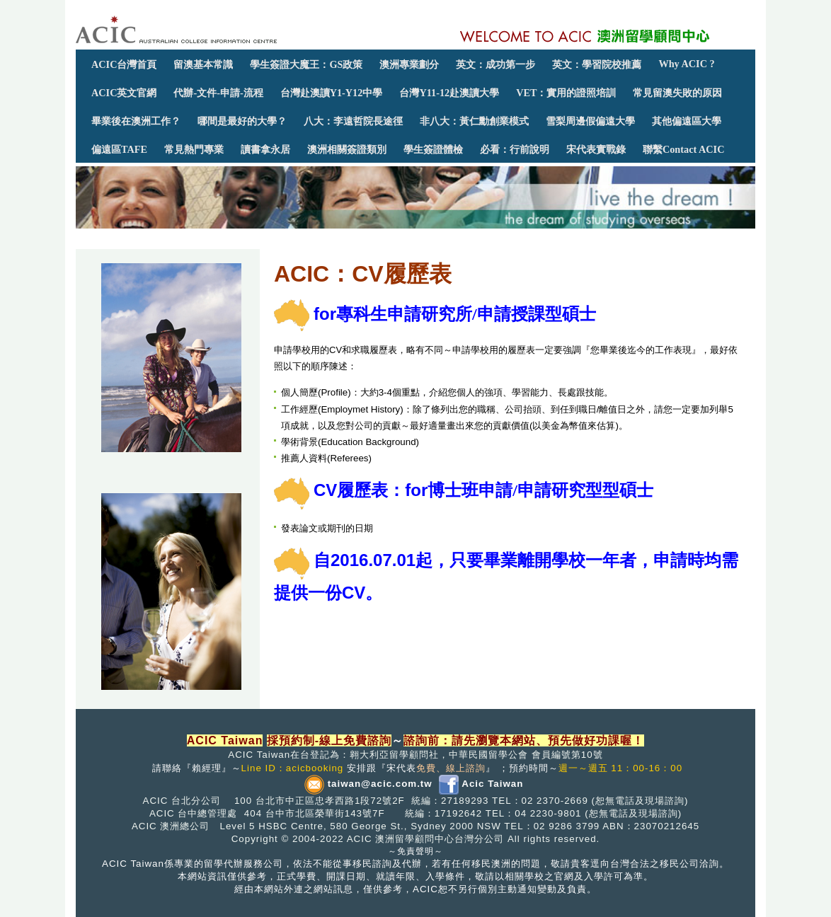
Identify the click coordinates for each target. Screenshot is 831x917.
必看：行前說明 (514, 149)
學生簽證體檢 (433, 149)
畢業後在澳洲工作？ (135, 121)
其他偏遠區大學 (686, 121)
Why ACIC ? (686, 63)
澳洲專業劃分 (409, 64)
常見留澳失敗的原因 (677, 92)
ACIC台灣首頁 (123, 64)
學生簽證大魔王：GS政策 (306, 64)
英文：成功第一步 (495, 64)
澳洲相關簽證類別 (346, 149)
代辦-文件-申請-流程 (218, 92)
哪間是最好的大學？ (242, 121)
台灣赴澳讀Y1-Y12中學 (331, 92)
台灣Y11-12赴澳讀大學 (449, 92)
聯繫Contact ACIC (683, 149)
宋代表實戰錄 (596, 149)
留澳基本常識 (203, 64)
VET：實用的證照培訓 (566, 92)
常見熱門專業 (194, 149)
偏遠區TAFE (119, 149)
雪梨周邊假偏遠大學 (590, 121)
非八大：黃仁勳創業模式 (474, 121)
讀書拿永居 (265, 149)
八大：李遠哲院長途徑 (353, 121)
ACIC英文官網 (123, 92)
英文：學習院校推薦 (596, 64)
